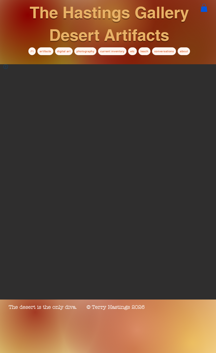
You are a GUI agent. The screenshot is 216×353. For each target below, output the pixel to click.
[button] (204, 8)
